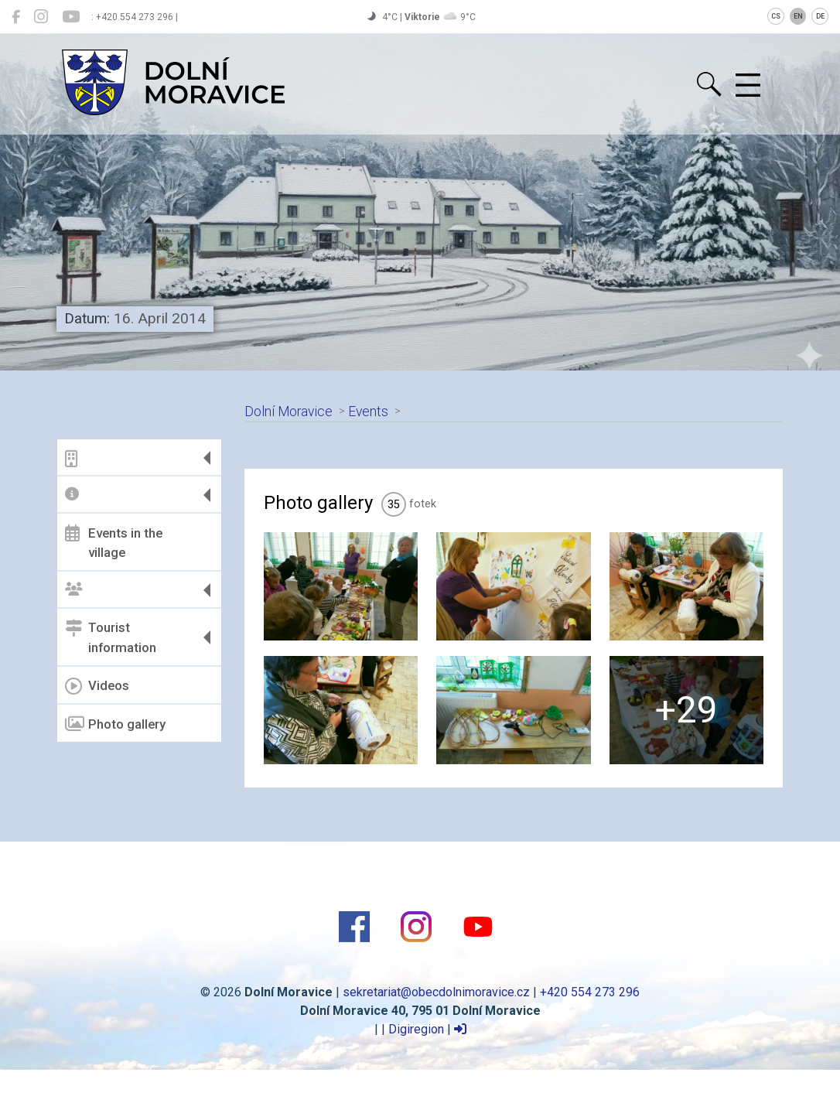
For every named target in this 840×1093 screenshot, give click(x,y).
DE (820, 16)
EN (798, 16)
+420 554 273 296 (590, 992)
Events (368, 411)
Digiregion (416, 1029)
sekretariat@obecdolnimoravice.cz (436, 992)
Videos (97, 686)
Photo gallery (115, 724)
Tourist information (110, 637)
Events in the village (113, 542)
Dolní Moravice (288, 411)
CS (775, 16)
